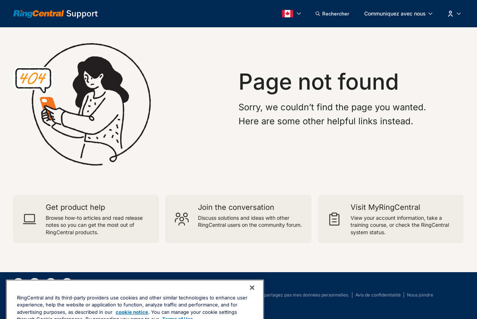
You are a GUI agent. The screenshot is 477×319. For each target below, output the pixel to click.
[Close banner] (252, 302)
